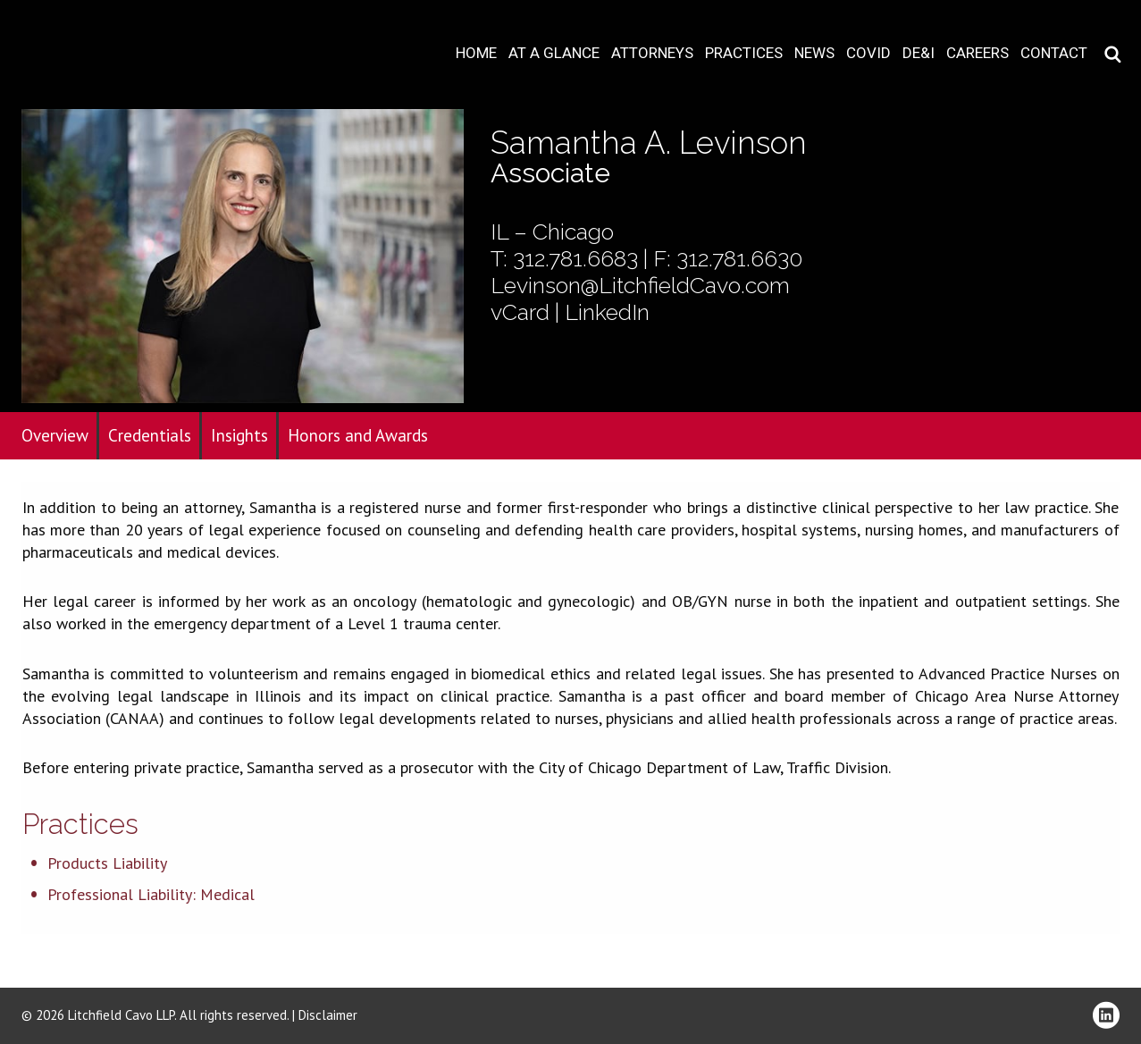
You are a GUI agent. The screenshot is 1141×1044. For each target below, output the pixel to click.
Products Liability (107, 863)
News (814, 53)
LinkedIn (607, 312)
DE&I (918, 53)
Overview (54, 435)
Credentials (149, 435)
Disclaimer (327, 1014)
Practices (744, 53)
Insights (239, 435)
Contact (1053, 53)
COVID (868, 53)
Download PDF (1116, 68)
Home (476, 53)
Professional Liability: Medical (151, 894)
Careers (977, 53)
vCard (520, 312)
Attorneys (652, 53)
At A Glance (554, 53)
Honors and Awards (358, 435)
